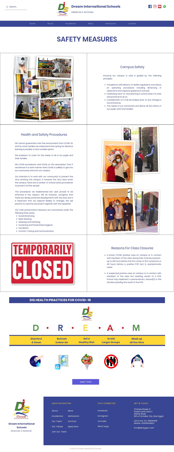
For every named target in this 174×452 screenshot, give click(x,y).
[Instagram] (154, 6)
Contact (72, 421)
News (70, 410)
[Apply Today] (85, 382)
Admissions (73, 416)
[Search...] (15, 7)
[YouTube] (159, 6)
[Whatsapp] (164, 6)
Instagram (103, 416)
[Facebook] (150, 6)
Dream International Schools (95, 6)
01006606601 (147, 423)
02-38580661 (150, 420)
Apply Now (73, 426)
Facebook (103, 410)
